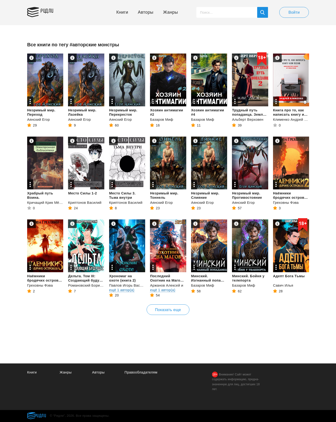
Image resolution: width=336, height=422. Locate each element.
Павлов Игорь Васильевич (132, 285)
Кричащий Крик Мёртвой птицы (54, 202)
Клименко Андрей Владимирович (302, 119)
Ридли (50, 11)
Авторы (146, 12)
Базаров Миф (162, 119)
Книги (122, 12)
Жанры (170, 12)
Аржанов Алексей (165, 285)
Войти (294, 12)
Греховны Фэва (286, 202)
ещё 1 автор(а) (122, 290)
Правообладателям (141, 372)
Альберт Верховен (248, 119)
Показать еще (168, 310)
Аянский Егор (38, 119)
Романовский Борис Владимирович (99, 285)
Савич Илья (283, 285)
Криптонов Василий (85, 202)
